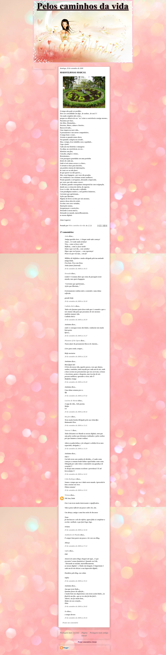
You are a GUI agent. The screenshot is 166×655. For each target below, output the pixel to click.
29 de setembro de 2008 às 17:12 (76, 546)
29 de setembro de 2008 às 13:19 (76, 448)
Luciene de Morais (71, 401)
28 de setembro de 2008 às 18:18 (76, 301)
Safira (67, 551)
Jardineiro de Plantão (72, 535)
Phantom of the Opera (72, 341)
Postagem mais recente (69, 633)
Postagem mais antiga (99, 633)
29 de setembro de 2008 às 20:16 (76, 618)
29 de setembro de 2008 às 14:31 (76, 474)
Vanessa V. (68, 430)
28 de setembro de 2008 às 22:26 (76, 356)
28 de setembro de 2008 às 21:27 (76, 336)
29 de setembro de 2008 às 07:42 (76, 396)
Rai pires (68, 417)
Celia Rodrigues (70, 479)
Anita (66, 236)
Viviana (67, 495)
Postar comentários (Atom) (87, 642)
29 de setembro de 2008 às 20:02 (76, 606)
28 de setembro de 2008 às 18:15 (76, 269)
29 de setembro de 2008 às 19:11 (76, 581)
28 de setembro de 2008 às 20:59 (76, 320)
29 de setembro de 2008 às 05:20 (76, 382)
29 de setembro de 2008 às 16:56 (76, 530)
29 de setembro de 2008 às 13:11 (76, 425)
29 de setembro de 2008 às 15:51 (76, 490)
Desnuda (68, 273)
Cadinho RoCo (70, 306)
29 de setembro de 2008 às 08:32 (76, 412)
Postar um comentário (70, 623)
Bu (66, 611)
